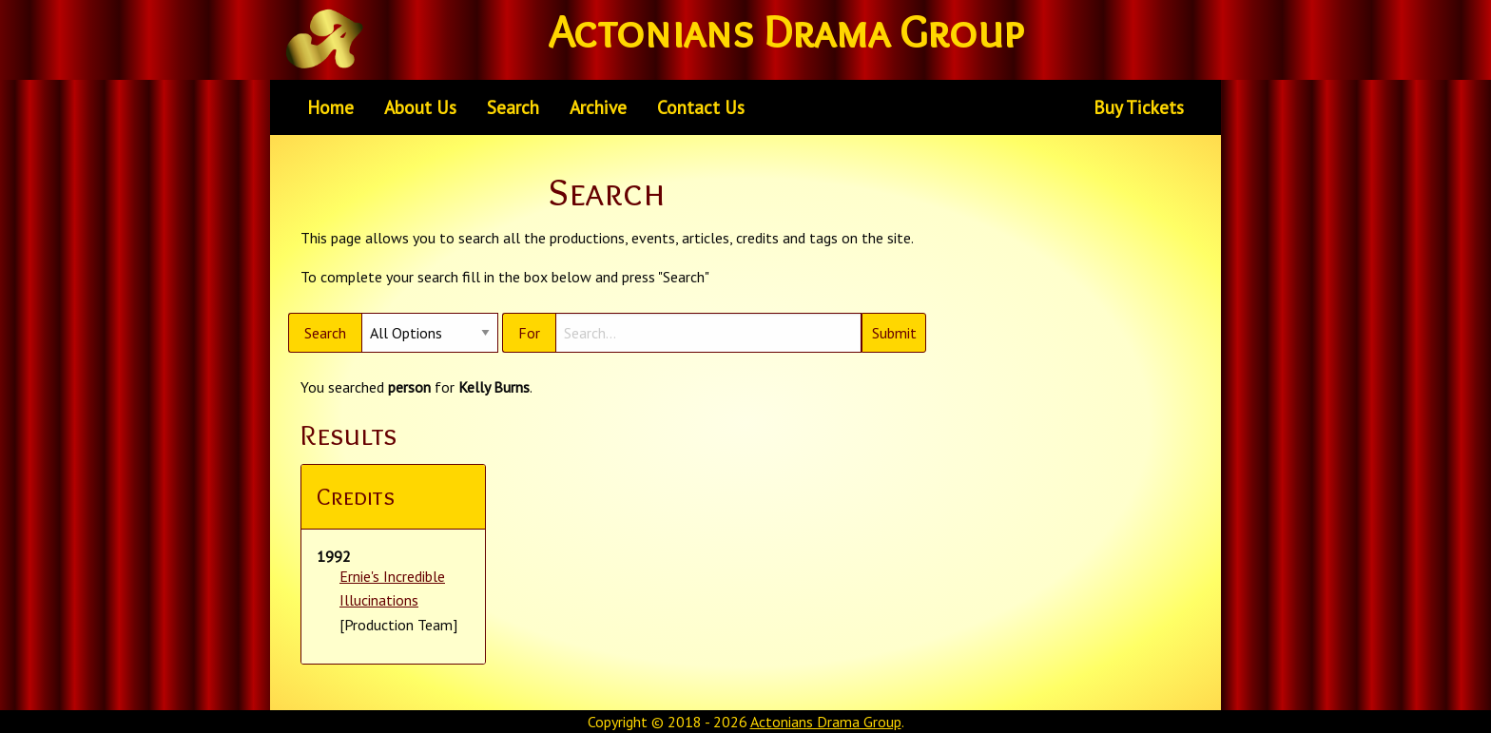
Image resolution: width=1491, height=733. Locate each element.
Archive (598, 107)
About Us (420, 107)
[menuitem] (330, 107)
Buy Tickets (1139, 107)
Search (513, 107)
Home (330, 107)
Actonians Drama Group (825, 721)
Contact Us (701, 107)
